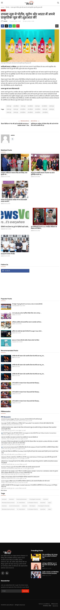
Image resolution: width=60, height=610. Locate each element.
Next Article (35, 121)
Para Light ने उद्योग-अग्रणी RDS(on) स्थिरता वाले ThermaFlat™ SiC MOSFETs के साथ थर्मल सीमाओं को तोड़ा (27, 423)
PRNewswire (54, 604)
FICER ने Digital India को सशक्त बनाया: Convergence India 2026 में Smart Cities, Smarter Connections (28, 433)
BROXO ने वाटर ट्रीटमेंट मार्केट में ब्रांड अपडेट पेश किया (25, 340)
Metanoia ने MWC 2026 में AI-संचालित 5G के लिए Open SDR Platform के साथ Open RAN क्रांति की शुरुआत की (29, 457)
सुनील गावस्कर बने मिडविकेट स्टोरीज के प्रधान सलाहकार (50, 572)
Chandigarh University (35, 499)
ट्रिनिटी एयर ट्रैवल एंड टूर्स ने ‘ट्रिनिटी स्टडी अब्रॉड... (15, 227)
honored (4, 499)
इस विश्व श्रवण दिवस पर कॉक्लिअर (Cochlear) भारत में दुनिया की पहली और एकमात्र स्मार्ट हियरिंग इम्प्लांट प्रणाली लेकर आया (29, 452)
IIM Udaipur (32, 506)
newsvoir (3, 229)
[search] (58, 2)
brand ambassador (22, 499)
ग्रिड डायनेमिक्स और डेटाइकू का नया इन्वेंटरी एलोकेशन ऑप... (49, 556)
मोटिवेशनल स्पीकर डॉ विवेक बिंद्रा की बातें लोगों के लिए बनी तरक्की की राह (44, 124)
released (24, 506)
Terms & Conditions (44, 604)
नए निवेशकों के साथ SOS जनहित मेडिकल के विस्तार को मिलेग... (44, 227)
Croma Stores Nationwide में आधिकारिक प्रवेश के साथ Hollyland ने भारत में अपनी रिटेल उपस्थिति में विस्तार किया (29, 447)
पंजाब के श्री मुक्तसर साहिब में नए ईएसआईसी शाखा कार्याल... (14, 200)
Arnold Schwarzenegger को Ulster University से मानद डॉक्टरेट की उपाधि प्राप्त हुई (21, 419)
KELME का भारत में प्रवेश (8, 254)
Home (2, 7)
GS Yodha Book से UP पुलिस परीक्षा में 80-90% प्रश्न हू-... (26, 313)
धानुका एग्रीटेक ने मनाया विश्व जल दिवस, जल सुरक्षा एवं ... (14, 173)
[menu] (2, 2)
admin (13, 135)
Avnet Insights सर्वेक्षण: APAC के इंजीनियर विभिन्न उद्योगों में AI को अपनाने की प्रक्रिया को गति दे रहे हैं (25, 481)
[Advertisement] (30, 284)
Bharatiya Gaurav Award (8, 502)
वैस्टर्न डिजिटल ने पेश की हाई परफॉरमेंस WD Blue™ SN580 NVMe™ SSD (15, 124)
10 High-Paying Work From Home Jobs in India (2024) (27, 304)
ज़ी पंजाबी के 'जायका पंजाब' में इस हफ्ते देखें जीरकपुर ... (26, 383)
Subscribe (25, 591)
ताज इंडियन (16, 106)
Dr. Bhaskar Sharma (33, 502)
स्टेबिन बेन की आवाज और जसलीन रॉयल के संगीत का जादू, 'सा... (28, 356)
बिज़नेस (7, 7)
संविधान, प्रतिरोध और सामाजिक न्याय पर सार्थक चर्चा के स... (27, 322)
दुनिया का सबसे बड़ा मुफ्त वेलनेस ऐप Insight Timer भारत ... (27, 331)
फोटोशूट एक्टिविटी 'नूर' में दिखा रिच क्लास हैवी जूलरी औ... (49, 565)
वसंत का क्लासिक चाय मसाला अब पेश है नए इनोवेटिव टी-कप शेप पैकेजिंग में (19, 437)
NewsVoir (55, 606)
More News (4, 490)
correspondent (16, 305)
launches (11, 499)
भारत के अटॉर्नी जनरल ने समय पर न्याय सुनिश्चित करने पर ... (43, 173)
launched (42, 502)
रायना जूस (9, 106)
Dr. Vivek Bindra (21, 502)
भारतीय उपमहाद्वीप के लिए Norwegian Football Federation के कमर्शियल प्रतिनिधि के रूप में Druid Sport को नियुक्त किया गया (29, 485)
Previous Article (24, 121)
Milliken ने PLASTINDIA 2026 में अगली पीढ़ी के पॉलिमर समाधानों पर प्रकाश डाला (20, 477)
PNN (13, 357)
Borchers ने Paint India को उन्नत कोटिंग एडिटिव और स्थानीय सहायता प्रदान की (20, 467)
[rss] (7, 573)
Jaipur (49, 502)
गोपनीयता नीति (46, 606)
